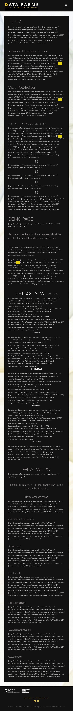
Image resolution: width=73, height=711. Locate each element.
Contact (45, 698)
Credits (38, 698)
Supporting (29, 698)
